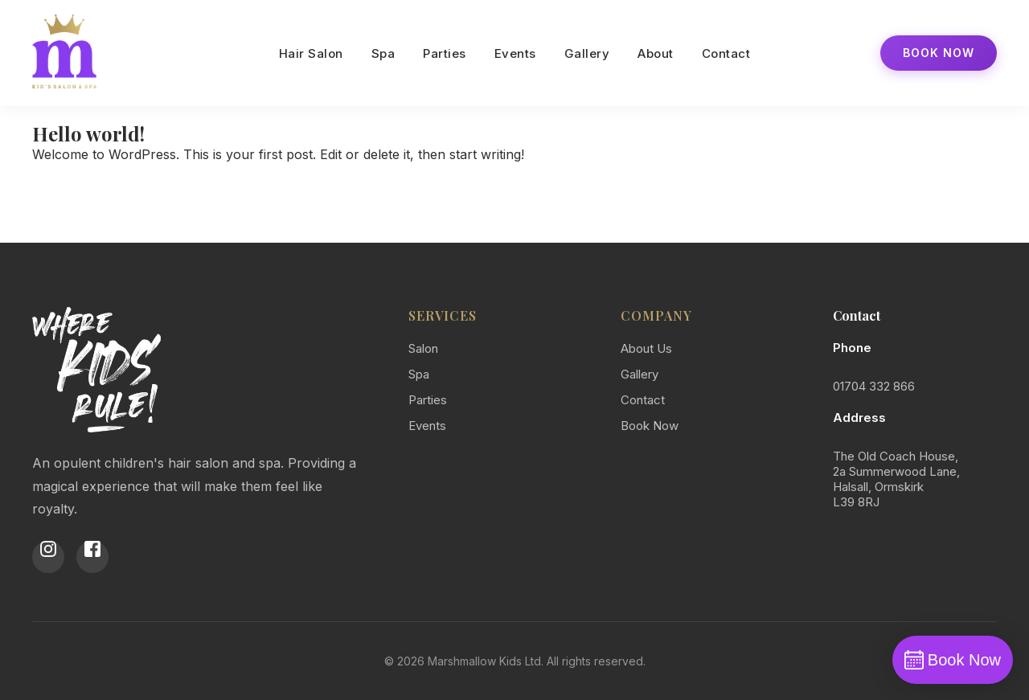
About (655, 53)
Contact (726, 53)
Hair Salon (311, 53)
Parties (444, 53)
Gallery (587, 53)
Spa (383, 53)
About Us (646, 348)
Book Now (938, 52)
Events (515, 53)
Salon (423, 348)
